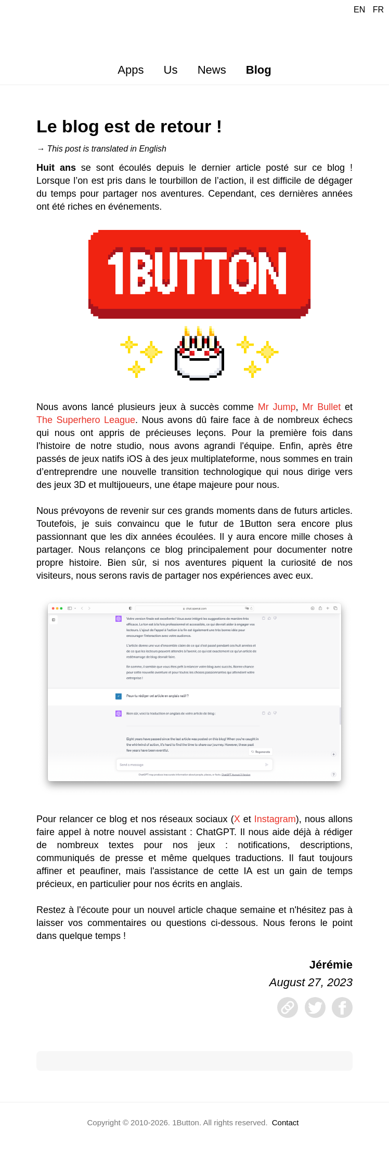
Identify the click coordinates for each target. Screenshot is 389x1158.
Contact (285, 1122)
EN (359, 9)
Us (171, 69)
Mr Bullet (321, 407)
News (212, 69)
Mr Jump (277, 407)
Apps (131, 69)
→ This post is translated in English (101, 148)
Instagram (275, 819)
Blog (258, 69)
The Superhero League (85, 420)
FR (378, 9)
